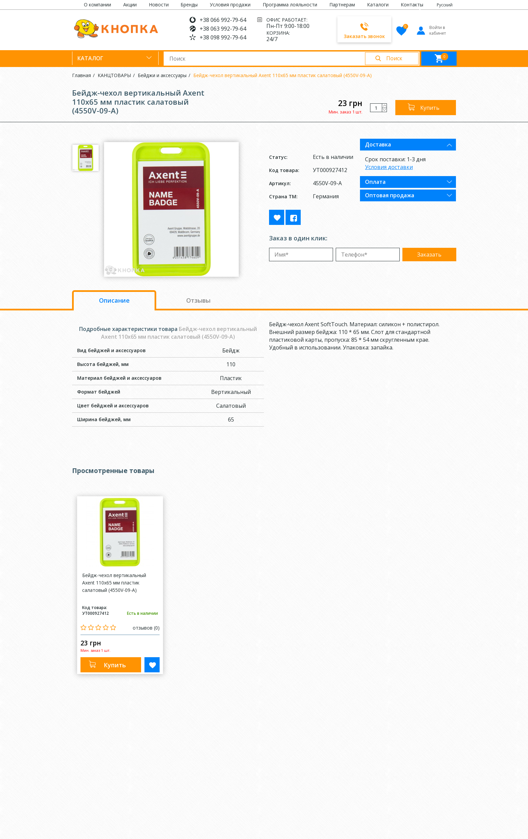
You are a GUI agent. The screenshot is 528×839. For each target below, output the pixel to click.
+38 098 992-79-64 (223, 37)
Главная (81, 75)
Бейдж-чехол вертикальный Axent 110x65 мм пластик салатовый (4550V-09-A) (282, 75)
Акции (130, 4)
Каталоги (378, 4)
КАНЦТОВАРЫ (114, 75)
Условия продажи (230, 4)
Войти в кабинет (431, 30)
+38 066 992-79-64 (223, 20)
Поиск (394, 58)
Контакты (412, 4)
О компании (97, 4)
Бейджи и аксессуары (162, 75)
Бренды (189, 4)
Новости (159, 4)
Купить (429, 107)
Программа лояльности (290, 4)
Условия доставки (389, 167)
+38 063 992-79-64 (223, 28)
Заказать (429, 254)
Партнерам (342, 4)
